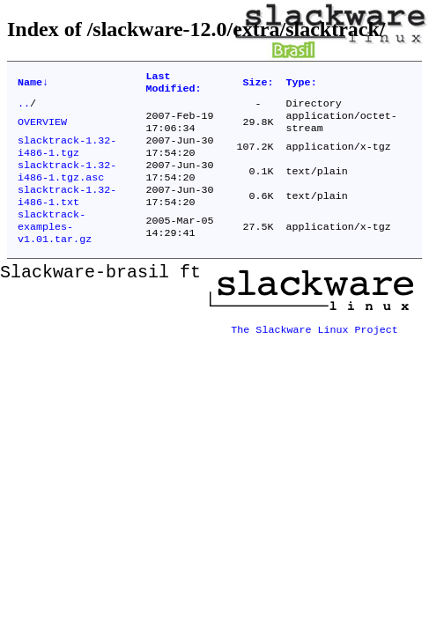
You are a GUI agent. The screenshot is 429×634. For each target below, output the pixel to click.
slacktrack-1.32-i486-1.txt (67, 214)
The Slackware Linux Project (314, 348)
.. (24, 108)
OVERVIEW (42, 129)
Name (33, 84)
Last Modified (173, 84)
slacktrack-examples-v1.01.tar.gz (55, 249)
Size (258, 84)
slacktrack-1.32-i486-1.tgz (67, 158)
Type (301, 84)
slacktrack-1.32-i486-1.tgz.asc (67, 186)
